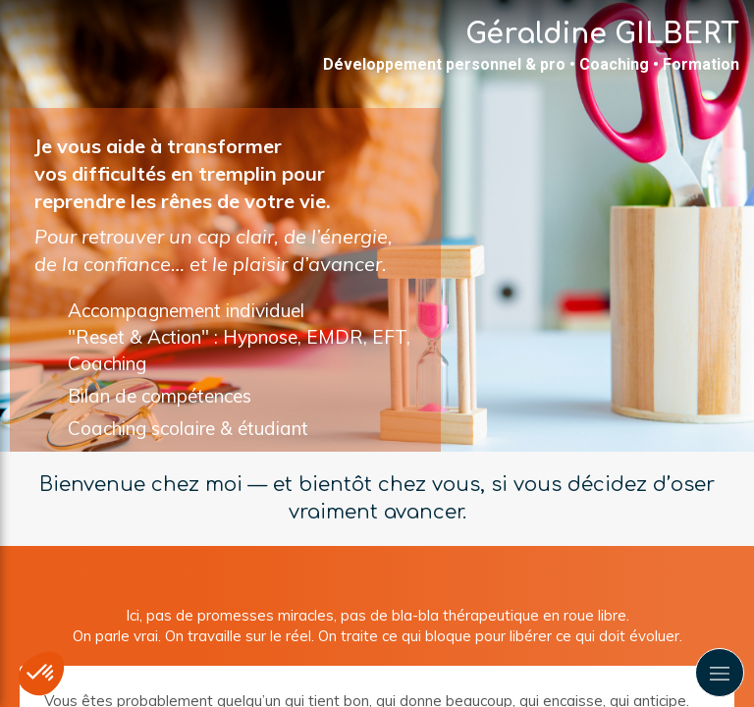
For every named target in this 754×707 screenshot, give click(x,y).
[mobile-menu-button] (719, 672)
